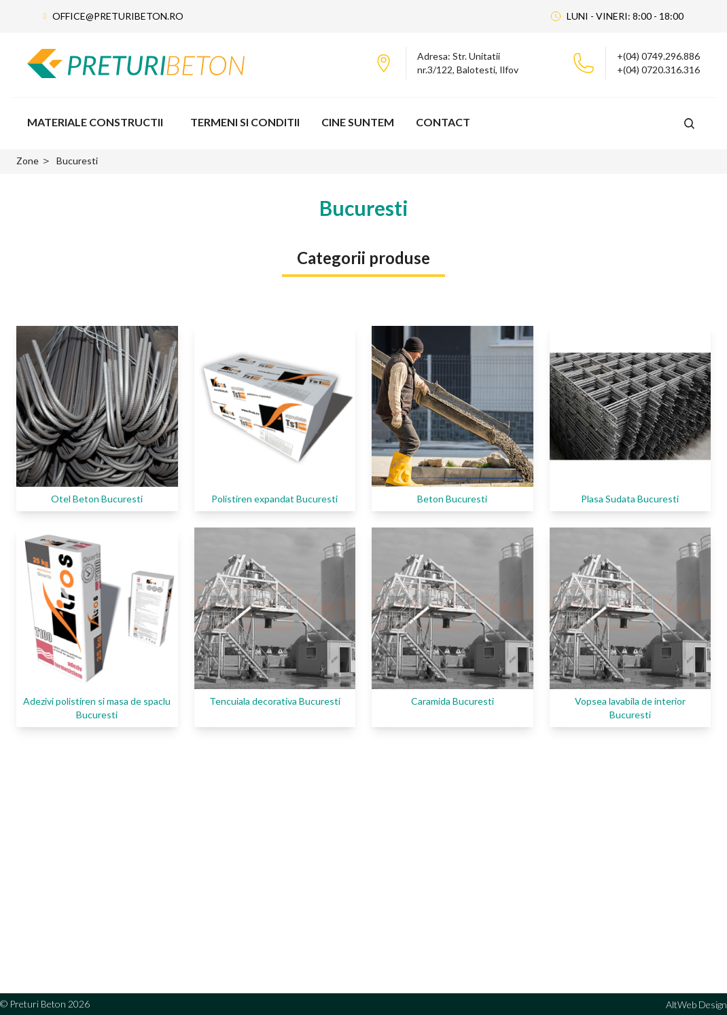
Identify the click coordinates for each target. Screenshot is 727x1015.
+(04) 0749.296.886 (658, 56)
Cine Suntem (357, 121)
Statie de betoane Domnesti (327, 900)
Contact (443, 121)
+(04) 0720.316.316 (658, 69)
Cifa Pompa (441, 857)
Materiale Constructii (95, 121)
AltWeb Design (696, 1004)
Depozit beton (447, 900)
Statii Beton (442, 922)
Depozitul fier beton (459, 879)
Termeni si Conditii (245, 121)
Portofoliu (589, 879)
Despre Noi (592, 857)
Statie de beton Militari (315, 879)
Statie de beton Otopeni (319, 857)
